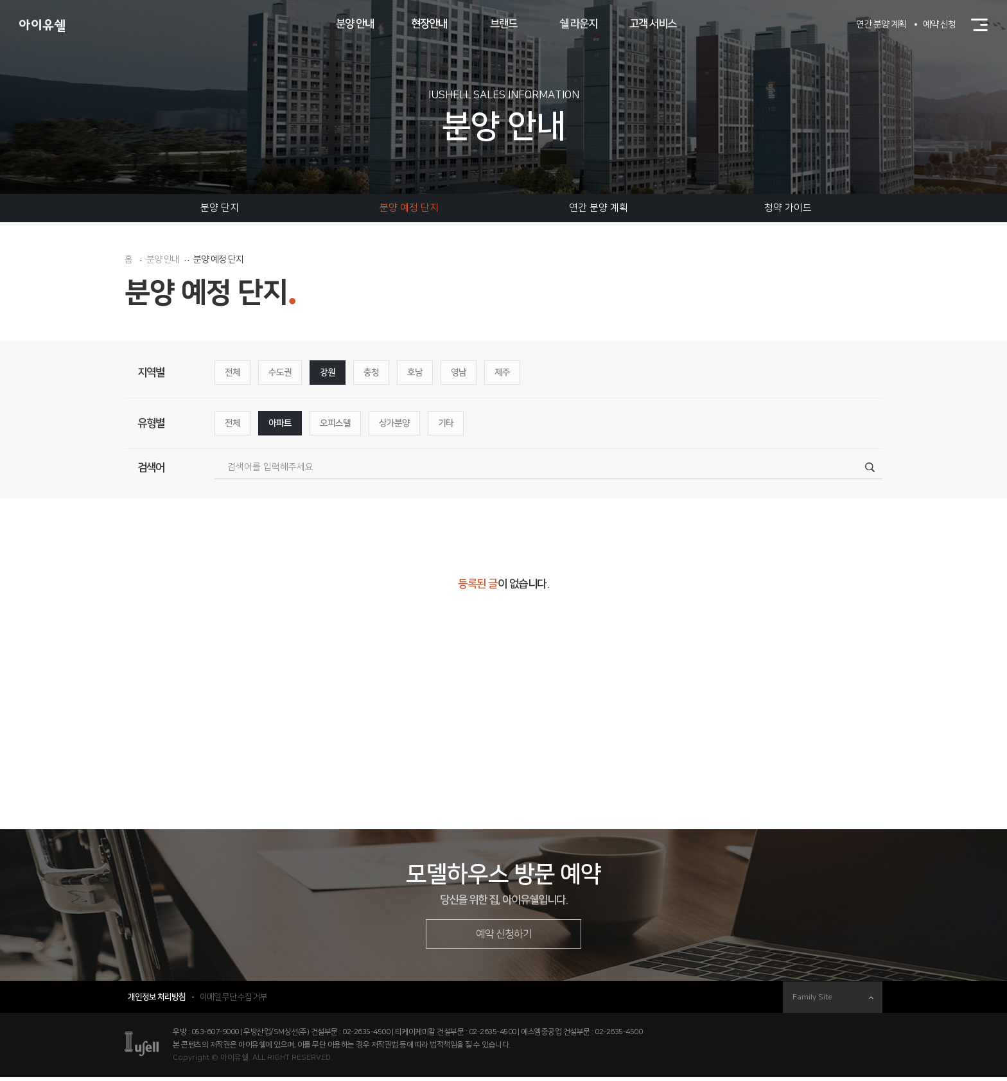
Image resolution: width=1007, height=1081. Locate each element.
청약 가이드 (788, 207)
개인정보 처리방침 (157, 1000)
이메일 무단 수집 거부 (233, 1000)
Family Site (832, 1001)
